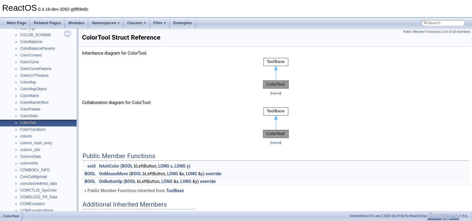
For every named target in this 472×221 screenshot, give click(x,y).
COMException (32, 204)
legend (275, 93)
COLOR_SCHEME (35, 35)
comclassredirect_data (38, 183)
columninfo (29, 163)
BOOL (127, 166)
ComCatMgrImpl (33, 177)
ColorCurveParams (35, 69)
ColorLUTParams (34, 75)
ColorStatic (29, 116)
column (26, 136)
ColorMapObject (33, 89)
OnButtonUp (110, 181)
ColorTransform (33, 129)
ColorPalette (30, 109)
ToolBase (175, 190)
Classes (136, 23)
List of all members (456, 32)
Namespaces (106, 23)
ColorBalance (31, 42)
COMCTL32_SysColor (38, 190)
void (91, 166)
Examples (182, 23)
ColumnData (30, 156)
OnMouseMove (113, 173)
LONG (163, 166)
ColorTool (28, 123)
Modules (76, 23)
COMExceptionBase (36, 210)
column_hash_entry (36, 143)
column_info (30, 150)
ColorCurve (29, 62)
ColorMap (28, 82)
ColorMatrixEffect (34, 102)
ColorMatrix (29, 96)
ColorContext (31, 55)
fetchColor (109, 166)
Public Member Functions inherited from (134, 190)
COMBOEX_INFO (35, 170)
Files (159, 23)
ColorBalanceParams (37, 48)
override (213, 173)
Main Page (16, 23)
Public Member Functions (421, 32)
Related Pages (47, 23)
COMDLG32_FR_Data (38, 197)
